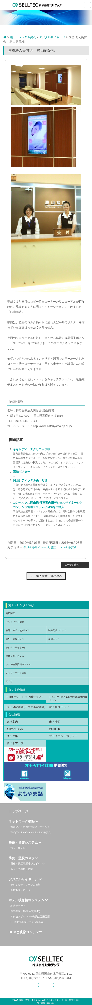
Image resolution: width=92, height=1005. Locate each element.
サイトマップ (15, 743)
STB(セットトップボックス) (24, 696)
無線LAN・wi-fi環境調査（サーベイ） (31, 826)
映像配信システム (57, 630)
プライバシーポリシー (63, 736)
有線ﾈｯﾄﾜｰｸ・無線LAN (17, 630)
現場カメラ (54, 639)
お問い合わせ (15, 729)
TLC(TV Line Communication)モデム (68, 698)
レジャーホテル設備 (16, 673)
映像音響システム (15, 656)
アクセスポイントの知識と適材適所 (30, 916)
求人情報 (55, 721)
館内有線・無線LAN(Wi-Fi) (25, 911)
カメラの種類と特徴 (21, 869)
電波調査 (10, 613)
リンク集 (12, 736)
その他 (9, 681)
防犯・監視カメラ (15, 639)
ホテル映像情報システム (18, 664)
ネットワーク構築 (15, 621)
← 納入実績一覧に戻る (46, 576)
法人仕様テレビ (59, 707)
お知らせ (55, 729)
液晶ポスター (21, 471)
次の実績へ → (75, 564)
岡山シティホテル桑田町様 (30, 480)
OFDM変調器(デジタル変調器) (25, 707)
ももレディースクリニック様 (31, 449)
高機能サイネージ (20, 890)
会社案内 (12, 721)
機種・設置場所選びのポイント (27, 863)
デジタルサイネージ (52, 37)
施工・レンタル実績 (23, 37)
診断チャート (17, 905)
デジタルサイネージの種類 (25, 884)
